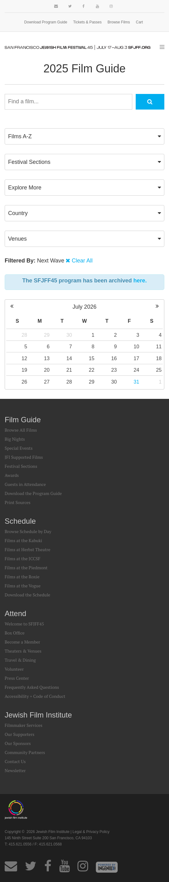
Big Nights (15, 439)
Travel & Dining (20, 660)
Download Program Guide (45, 22)
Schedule (20, 521)
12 (24, 358)
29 (46, 335)
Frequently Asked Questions (32, 687)
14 (69, 358)
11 (159, 346)
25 (159, 370)
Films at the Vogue (22, 586)
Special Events (19, 448)
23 (114, 370)
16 (114, 358)
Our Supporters (19, 734)
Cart (139, 22)
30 (69, 335)
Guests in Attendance (25, 484)
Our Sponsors (18, 743)
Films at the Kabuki (23, 540)
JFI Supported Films (24, 457)
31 (136, 382)
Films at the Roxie (22, 577)
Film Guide (23, 419)
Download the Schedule (27, 595)
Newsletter (15, 770)
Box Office (15, 633)
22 (91, 370)
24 (136, 370)
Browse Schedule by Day (28, 531)
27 (46, 382)
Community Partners (25, 752)
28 (24, 335)
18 (159, 358)
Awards (12, 475)
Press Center (17, 678)
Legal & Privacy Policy (91, 832)
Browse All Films (21, 430)
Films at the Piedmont (26, 568)
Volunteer (14, 669)
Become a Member (22, 642)
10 (136, 346)
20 (46, 370)
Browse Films (119, 22)
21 (69, 370)
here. (140, 280)
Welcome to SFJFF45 (24, 624)
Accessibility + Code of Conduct (35, 696)
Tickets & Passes (87, 22)
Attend (15, 613)
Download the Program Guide (33, 493)
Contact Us (15, 761)
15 (91, 358)
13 (46, 358)
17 (136, 358)
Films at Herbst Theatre (27, 549)
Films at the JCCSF (22, 558)
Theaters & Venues (23, 651)
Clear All (82, 260)
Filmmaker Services (23, 725)
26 (24, 382)
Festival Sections (21, 466)
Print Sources (18, 502)
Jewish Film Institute (38, 715)
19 (24, 370)
